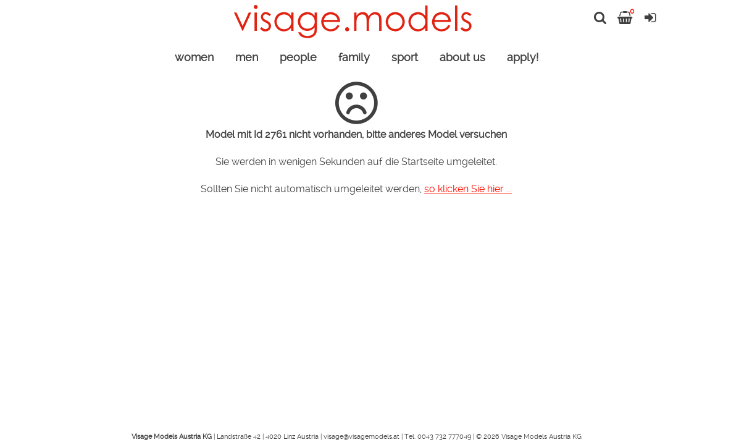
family (354, 57)
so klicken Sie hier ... (468, 189)
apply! (522, 57)
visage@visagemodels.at (361, 437)
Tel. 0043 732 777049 (437, 437)
